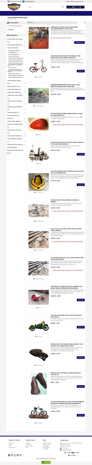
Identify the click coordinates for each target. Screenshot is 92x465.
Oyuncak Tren (12, 67)
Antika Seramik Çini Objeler (14, 102)
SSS (10, 446)
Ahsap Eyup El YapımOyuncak (15, 63)
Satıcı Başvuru (12, 447)
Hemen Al (80, 71)
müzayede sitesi (52, 458)
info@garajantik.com (28, 1)
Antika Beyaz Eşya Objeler (15, 144)
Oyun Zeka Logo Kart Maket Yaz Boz (15, 71)
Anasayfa (18, 13)
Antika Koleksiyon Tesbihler (14, 140)
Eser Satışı (57, 13)
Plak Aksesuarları (13, 112)
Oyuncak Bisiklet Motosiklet (15, 69)
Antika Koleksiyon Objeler (14, 82)
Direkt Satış (11, 29)
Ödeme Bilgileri (46, 447)
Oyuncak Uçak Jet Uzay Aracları (14, 65)
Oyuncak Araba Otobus (14, 50)
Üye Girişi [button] (71, 7)
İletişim (68, 1)
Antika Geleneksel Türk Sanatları (13, 117)
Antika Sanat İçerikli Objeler (14, 108)
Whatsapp (63, 448)
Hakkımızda (72, 13)
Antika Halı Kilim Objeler (15, 135)
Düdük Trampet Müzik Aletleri (15, 61)
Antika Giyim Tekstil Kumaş (14, 131)
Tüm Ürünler (28, 13)
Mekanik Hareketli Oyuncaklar (15, 75)
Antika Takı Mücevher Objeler (15, 126)
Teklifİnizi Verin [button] (79, 42)
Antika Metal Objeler (14, 89)
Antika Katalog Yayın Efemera (15, 40)
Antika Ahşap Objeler (14, 92)
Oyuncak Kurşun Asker (14, 73)
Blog (64, 13)
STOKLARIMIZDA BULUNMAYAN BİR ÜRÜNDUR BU (15, 150)
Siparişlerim (28, 443)
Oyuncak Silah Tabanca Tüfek (15, 60)
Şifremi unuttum (29, 446)
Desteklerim (28, 444)
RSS (27, 447)
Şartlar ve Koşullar (47, 443)
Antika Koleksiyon (14, 86)
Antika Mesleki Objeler (15, 45)
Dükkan (49, 13)
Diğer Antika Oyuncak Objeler (16, 77)
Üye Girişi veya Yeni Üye (77, 1)
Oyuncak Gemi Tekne (13, 56)
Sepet (77, 7)
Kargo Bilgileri (46, 446)
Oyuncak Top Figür (13, 54)
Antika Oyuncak (13, 47)
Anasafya (10, 19)
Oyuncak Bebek (12, 52)
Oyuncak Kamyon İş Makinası (15, 58)
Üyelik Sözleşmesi (47, 444)
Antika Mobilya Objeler (14, 121)
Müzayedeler (39, 13)
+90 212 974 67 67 (15, 1)
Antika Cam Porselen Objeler (15, 97)
